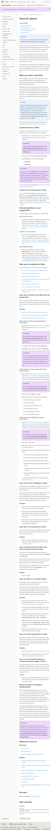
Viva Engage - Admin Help (28, 779)
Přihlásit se (47, 1)
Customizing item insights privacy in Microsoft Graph (33, 733)
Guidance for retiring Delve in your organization (33, 41)
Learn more (26, 110)
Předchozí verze (13, 827)
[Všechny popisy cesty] (20, 15)
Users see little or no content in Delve (30, 284)
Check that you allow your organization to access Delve (34, 312)
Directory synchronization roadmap (30, 776)
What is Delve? (25, 748)
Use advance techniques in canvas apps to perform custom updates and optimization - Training (34, 810)
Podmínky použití (27, 829)
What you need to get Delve (26, 25)
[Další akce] (49, 15)
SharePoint (25, 14)
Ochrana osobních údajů (32, 827)
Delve (28, 49)
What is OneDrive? (26, 751)
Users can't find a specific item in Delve (31, 287)
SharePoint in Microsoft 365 (35, 14)
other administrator (34, 375)
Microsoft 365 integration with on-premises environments (35, 770)
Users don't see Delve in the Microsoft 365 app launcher (35, 270)
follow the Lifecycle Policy (37, 116)
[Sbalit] (16, 13)
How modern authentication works (38, 124)
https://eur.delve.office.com (34, 260)
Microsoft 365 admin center (34, 374)
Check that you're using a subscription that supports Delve (35, 315)
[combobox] (9, 16)
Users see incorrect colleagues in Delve (31, 273)
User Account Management (28, 773)
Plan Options (25, 782)
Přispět (23, 827)
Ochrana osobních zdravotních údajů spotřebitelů (11, 829)
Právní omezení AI (4, 827)
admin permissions (37, 137)
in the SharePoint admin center (34, 135)
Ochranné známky (36, 829)
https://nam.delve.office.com (35, 259)
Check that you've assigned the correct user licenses (34, 318)
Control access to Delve (25, 27)
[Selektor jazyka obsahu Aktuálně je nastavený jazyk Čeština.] (4, 824)
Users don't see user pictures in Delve (30, 276)
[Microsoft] (2, 2)
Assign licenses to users (27, 479)
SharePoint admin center (42, 131)
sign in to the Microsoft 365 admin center (33, 148)
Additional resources (24, 32)
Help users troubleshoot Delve (26, 30)
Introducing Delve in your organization (28, 29)
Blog (19, 827)
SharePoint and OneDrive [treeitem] (8, 19)
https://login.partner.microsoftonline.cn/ (37, 388)
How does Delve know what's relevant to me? (32, 754)
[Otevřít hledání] (43, 2)
